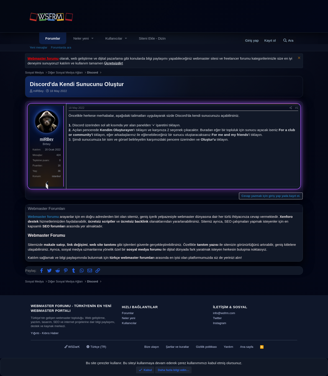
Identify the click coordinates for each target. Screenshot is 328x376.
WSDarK (72, 346)
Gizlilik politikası (206, 346)
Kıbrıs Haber (50, 333)
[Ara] (288, 40)
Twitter (217, 318)
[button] (92, 38)
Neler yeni (81, 38)
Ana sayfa (246, 346)
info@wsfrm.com (224, 313)
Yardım (228, 346)
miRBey (38, 91)
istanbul (56, 176)
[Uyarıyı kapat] (298, 58)
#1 (296, 107)
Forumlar (52, 38)
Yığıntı (35, 333)
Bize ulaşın (151, 346)
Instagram (219, 323)
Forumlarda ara (61, 47)
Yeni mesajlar (38, 47)
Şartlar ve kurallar (177, 346)
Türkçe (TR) (96, 346)
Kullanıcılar (113, 38)
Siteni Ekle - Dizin (152, 38)
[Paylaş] (291, 108)
